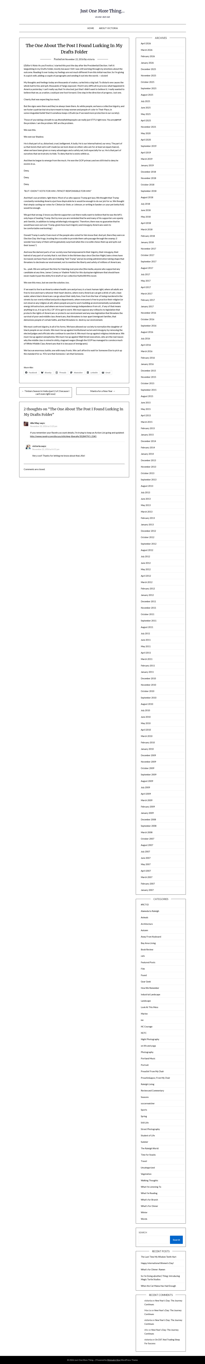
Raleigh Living (147, 1084)
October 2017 (147, 255)
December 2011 (148, 601)
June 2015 (146, 402)
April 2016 (146, 345)
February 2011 (148, 665)
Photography (147, 1052)
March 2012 (146, 582)
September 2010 (148, 697)
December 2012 (148, 531)
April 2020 (146, 139)
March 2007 (146, 877)
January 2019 (147, 165)
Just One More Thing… (102, 10)
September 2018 (148, 191)
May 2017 (146, 280)
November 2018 (148, 178)
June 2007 (146, 858)
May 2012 (146, 569)
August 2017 (147, 268)
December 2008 (148, 819)
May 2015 (146, 409)
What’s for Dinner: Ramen (153, 1269)
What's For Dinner (149, 1206)
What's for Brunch (149, 1199)
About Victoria (108, 28)
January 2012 (147, 595)
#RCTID (145, 904)
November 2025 (148, 75)
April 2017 (146, 287)
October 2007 (147, 838)
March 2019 (146, 159)
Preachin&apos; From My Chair (155, 1078)
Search (143, 1232)
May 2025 (146, 114)
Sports (144, 1109)
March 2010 (146, 736)
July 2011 (145, 633)
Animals (144, 917)
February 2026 (148, 56)
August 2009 (147, 781)
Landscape (146, 1001)
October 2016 (147, 319)
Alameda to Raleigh (150, 911)
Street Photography (150, 1129)
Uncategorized (148, 1167)
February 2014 (148, 447)
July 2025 (145, 101)
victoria (92, 59)
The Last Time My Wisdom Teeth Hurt (158, 1256)
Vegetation (146, 1174)
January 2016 (147, 364)
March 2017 (146, 293)
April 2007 (146, 870)
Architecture (147, 924)
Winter (144, 1212)
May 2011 (146, 646)
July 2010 (145, 710)
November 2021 (148, 127)
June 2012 (146, 563)
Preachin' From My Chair (152, 1071)
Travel (144, 1161)
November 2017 (148, 248)
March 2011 (146, 659)
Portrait (145, 1065)
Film (143, 968)
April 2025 (146, 120)
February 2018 (148, 236)
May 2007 (146, 864)
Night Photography (150, 1039)
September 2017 (148, 261)
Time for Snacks (148, 1154)
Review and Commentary (152, 1090)
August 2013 (147, 486)
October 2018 (147, 184)
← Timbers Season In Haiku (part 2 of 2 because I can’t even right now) (45, 392)
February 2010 (148, 742)
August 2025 (147, 94)
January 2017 (147, 306)
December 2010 (148, 678)
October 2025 (147, 82)
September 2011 (148, 620)
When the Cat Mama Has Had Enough (158, 1286)
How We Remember (150, 988)
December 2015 (148, 370)
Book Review (147, 949)
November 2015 (148, 377)
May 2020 (146, 133)
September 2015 (148, 390)
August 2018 (147, 197)
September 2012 (148, 543)
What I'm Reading (149, 1193)
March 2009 (146, 800)
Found (144, 975)
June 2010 (146, 717)
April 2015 (146, 415)
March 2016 (146, 351)
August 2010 (147, 704)
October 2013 (147, 473)
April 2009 (146, 793)
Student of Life (148, 1135)
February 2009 (148, 806)
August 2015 (147, 396)
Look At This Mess (149, 1007)
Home (90, 28)
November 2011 (148, 607)
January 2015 (147, 434)
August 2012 (147, 550)
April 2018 (146, 223)
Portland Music (148, 1058)
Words (144, 1219)
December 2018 (148, 171)
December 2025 (148, 69)
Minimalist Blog (114, 1360)
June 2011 (146, 640)
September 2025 (148, 88)
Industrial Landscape (150, 994)
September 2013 (148, 479)
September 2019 (148, 146)
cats (143, 956)
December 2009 (148, 755)
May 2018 (146, 216)
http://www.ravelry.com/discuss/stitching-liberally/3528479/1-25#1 (63, 436)
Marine (144, 1013)
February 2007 (148, 883)
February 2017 (148, 300)
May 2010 (146, 723)
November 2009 (148, 761)
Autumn (144, 930)
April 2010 (146, 729)
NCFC (144, 1033)
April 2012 (146, 576)
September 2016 (148, 325)
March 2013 (146, 511)
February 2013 (148, 518)
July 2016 (145, 338)
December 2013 (148, 460)
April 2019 (146, 152)
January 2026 (147, 62)
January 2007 (147, 890)
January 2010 (147, 749)
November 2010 (148, 684)
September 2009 (148, 774)
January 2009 (147, 813)
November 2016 (148, 312)
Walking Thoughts (149, 1180)
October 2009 (147, 768)
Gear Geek (146, 981)
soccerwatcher (148, 1103)
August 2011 (147, 627)
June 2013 (146, 498)
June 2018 (146, 210)
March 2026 (146, 50)
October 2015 (147, 383)
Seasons (145, 1097)
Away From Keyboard (151, 936)
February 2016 (148, 357)
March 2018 (146, 229)
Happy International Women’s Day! (157, 1263)
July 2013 (145, 492)
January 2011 (147, 672)
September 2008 (148, 826)
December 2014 (148, 441)
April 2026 (146, 43)
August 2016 (147, 332)
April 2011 (146, 652)
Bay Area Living (148, 943)
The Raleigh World (150, 1148)
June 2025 (146, 107)
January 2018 (147, 242)
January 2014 (147, 454)
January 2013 (147, 524)
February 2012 (148, 588)
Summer (144, 1142)
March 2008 (146, 832)
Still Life (145, 1122)
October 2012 (147, 537)
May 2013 (146, 505)
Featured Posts (148, 962)
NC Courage (146, 1026)
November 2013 (148, 466)
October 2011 (147, 614)
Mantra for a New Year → (102, 391)
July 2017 (145, 274)
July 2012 (145, 556)
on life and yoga (148, 1045)
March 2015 (146, 422)
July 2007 (145, 851)
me (142, 1020)
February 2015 (148, 428)
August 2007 (147, 845)
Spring (144, 1116)
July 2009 (145, 787)
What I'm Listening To (151, 1186)
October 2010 (147, 691)
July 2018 (145, 204)
